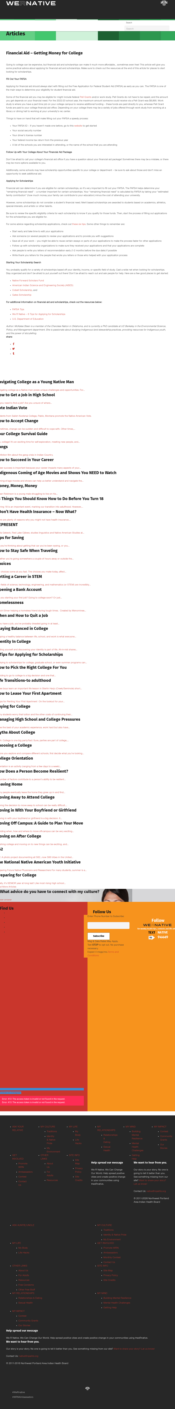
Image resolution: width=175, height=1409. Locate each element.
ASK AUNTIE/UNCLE (23, 1225)
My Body (23, 1248)
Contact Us (109, 1262)
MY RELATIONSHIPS (23, 1293)
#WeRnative (18, 1392)
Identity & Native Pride (51, 1140)
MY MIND (131, 1127)
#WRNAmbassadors (22, 1397)
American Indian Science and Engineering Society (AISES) (42, 285)
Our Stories (24, 1326)
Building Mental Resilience (137, 1135)
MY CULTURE (48, 1127)
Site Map (108, 1271)
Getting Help (110, 1308)
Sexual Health (25, 1303)
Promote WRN (111, 1248)
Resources (52, 1180)
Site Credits (109, 1280)
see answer (6, 900)
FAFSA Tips (18, 309)
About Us (23, 1271)
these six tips (79, 224)
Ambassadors (25, 1172)
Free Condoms (26, 1285)
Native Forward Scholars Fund (28, 281)
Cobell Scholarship (22, 290)
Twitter (9, 918)
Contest (22, 1177)
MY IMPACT (160, 1127)
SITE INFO (74, 1155)
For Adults (23, 1275)
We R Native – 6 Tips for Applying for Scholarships (38, 314)
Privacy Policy (110, 1275)
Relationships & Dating (30, 1298)
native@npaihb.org (156, 1191)
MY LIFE (73, 1127)
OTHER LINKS (19, 1266)
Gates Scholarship (21, 295)
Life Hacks (23, 1253)
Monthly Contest (112, 1258)
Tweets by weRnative (11, 992)
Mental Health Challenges (137, 1147)
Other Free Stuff (26, 1290)
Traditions (52, 1132)
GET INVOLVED (105, 1243)
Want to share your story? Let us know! (134, 1349)
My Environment (112, 1240)
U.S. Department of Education (28, 319)
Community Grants (28, 1321)
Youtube (10, 922)
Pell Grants (85, 97)
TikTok (9, 932)
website (78, 126)
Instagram (11, 927)
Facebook (11, 913)
